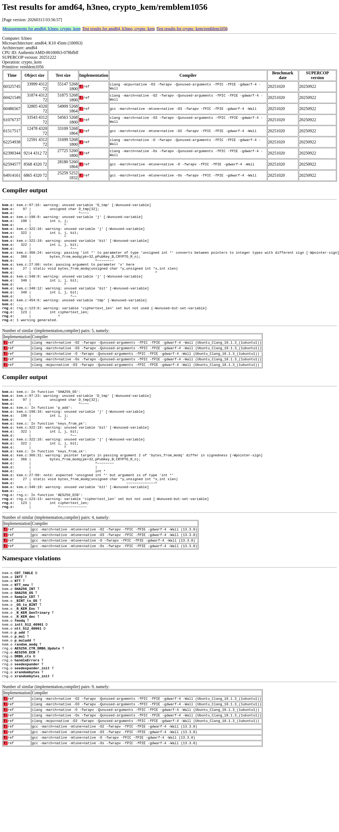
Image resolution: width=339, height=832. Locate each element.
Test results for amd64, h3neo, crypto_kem (118, 28)
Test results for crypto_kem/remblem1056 (192, 28)
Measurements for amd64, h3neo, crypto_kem (41, 28)
